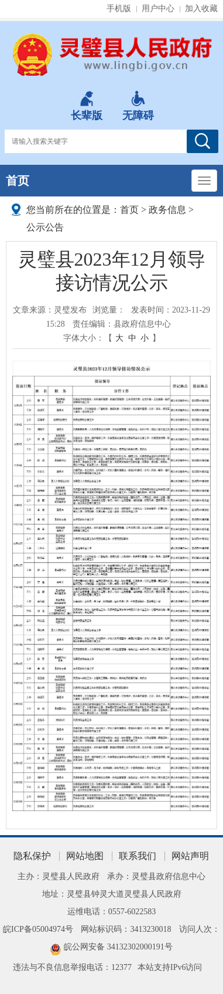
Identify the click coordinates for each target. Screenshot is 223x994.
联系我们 (137, 856)
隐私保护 (32, 856)
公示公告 (45, 227)
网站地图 (85, 856)
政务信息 (167, 210)
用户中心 (158, 8)
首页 (17, 180)
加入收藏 (201, 8)
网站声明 (190, 856)
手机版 (119, 8)
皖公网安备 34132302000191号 (118, 946)
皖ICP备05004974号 (38, 929)
